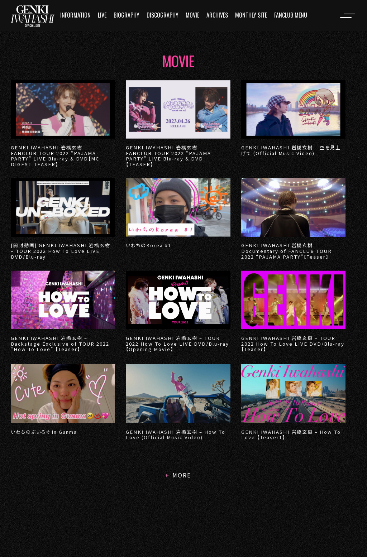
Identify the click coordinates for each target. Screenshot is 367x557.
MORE (181, 475)
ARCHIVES (217, 15)
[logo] (32, 16)
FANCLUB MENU (290, 15)
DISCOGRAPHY (162, 15)
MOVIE (192, 15)
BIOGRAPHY (126, 15)
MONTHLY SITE (251, 15)
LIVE (102, 15)
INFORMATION (75, 15)
